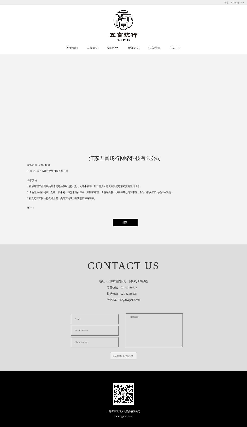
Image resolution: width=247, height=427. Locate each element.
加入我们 (154, 47)
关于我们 (72, 47)
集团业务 (113, 47)
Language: (237, 2)
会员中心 (175, 47)
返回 (125, 222)
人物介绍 (92, 47)
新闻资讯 (134, 47)
